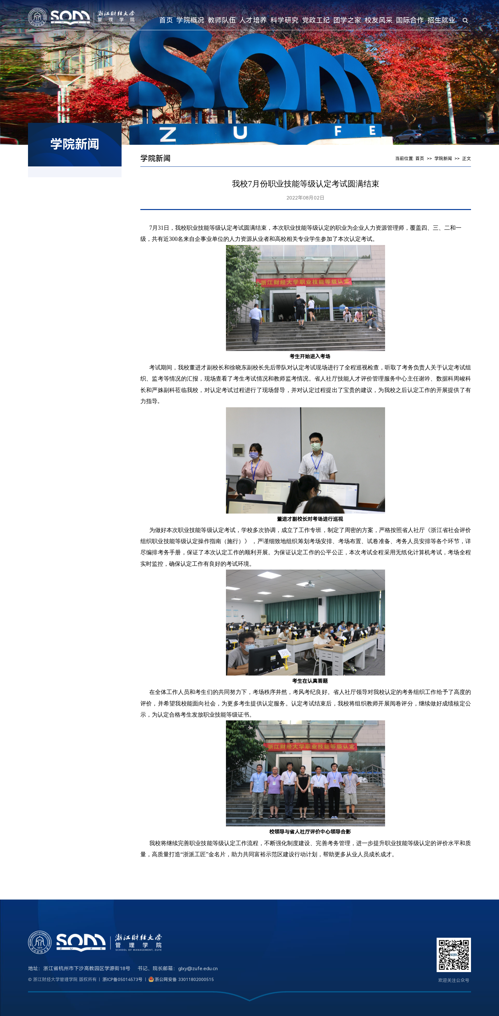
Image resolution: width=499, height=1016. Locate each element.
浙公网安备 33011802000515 (184, 979)
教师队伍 (222, 20)
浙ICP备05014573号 (122, 979)
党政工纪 (316, 20)
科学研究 (285, 20)
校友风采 (379, 20)
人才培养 (253, 20)
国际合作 (410, 20)
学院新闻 (443, 158)
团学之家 (347, 20)
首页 (166, 20)
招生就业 (441, 20)
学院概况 (190, 20)
